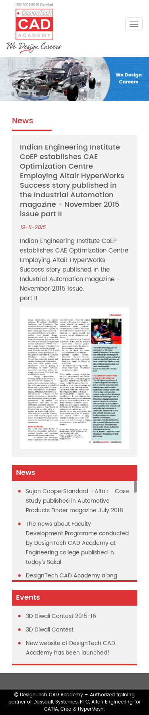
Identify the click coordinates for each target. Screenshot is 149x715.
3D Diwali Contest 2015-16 (61, 616)
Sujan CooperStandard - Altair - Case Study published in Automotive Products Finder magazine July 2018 (77, 501)
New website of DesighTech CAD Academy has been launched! (70, 648)
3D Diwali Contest (50, 629)
